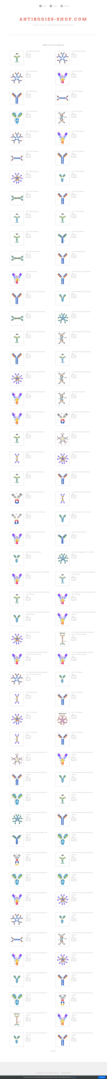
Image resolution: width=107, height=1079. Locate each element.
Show (28, 56)
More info (74, 1077)
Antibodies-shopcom (53, 19)
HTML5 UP (68, 1073)
